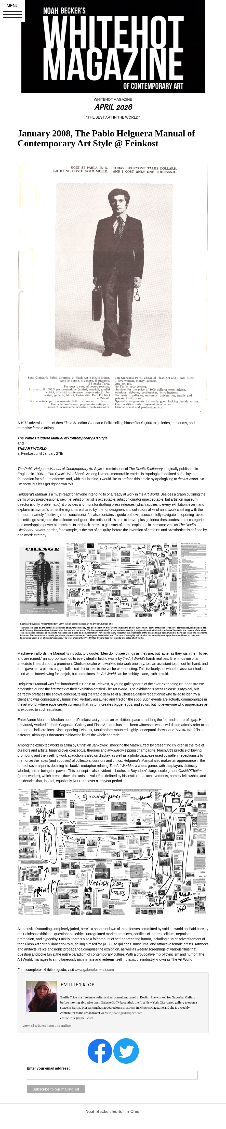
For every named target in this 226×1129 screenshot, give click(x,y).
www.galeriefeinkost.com (94, 970)
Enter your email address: (48, 1068)
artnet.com (127, 1007)
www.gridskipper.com (127, 1013)
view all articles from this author (47, 1025)
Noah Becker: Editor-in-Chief (113, 1111)
